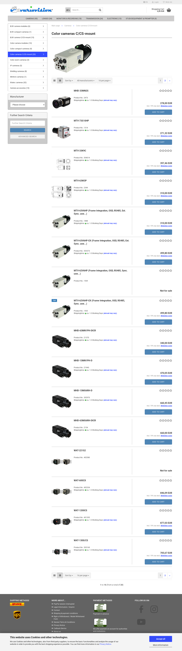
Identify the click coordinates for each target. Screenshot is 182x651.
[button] (145, 2)
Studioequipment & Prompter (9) (141, 18)
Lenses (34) (47, 18)
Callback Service (60, 628)
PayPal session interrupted (64, 604)
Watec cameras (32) (18, 82)
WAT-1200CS (80, 510)
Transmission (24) (94, 18)
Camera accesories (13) (19, 88)
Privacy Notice (105, 644)
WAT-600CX (80, 480)
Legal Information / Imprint (64, 607)
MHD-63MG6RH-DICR (85, 420)
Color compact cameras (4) (21, 49)
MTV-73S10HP (81, 120)
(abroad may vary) (110, 100)
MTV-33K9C (80, 150)
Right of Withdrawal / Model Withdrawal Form (69, 617)
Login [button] (155, 2)
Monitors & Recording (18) (69, 18)
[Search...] (68, 10)
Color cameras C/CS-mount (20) (23, 54)
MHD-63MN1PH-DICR (85, 330)
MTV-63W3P (80, 180)
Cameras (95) (32, 18)
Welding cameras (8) (18, 71)
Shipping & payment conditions (66, 613)
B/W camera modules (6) (20, 26)
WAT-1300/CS (81, 540)
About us (57, 632)
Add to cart (158, 112)
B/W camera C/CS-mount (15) (22, 37)
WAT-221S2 (80, 450)
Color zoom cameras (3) (19, 60)
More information (160, 645)
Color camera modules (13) (21, 43)
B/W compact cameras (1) (20, 32)
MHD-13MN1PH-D (83, 360)
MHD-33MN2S (81, 90)
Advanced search (27, 137)
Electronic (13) (114, 18)
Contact (57, 610)
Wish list (167, 2)
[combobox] (69, 80)
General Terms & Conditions (64, 622)
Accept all (160, 639)
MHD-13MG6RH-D (83, 390)
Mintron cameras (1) (18, 77)
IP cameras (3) (16, 66)
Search (27, 130)
